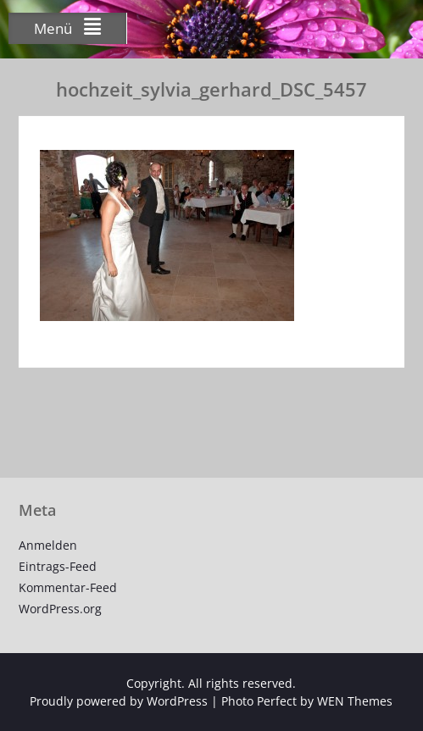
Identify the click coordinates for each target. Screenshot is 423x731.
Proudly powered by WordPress (119, 701)
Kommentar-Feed (68, 587)
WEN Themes (354, 701)
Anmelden (48, 545)
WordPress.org (60, 609)
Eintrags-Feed (58, 566)
